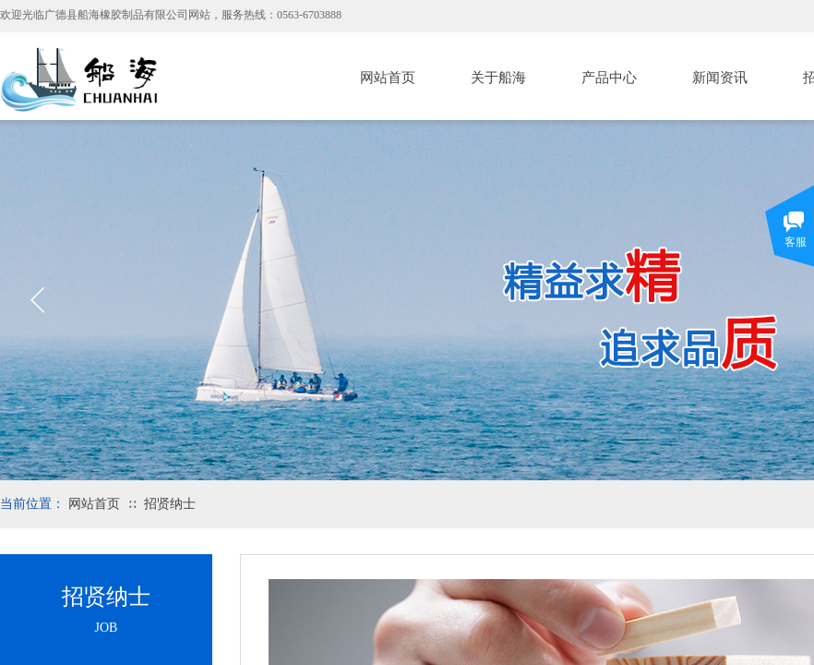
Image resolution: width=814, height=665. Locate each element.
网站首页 (387, 77)
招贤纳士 (170, 504)
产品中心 (609, 77)
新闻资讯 (720, 77)
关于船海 (498, 77)
